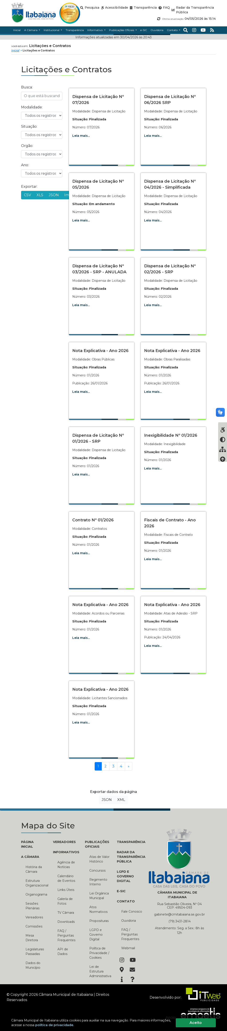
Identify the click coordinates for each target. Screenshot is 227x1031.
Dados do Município (32, 965)
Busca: (27, 87)
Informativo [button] (95, 30)
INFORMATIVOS (65, 852)
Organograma (35, 894)
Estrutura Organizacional (35, 883)
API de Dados (62, 951)
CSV (27, 195)
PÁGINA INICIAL (27, 844)
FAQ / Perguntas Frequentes (66, 935)
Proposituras (99, 921)
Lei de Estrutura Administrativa (99, 971)
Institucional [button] (52, 30)
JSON (54, 195)
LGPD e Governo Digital (96, 934)
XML (121, 800)
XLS (40, 195)
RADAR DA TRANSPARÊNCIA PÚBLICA (129, 856)
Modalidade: (32, 107)
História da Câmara (33, 869)
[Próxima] (128, 766)
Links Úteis (65, 890)
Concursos (97, 871)
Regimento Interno (98, 882)
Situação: (29, 126)
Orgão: (27, 146)
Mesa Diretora (31, 937)
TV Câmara (65, 913)
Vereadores (34, 917)
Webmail (128, 948)
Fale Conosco (131, 912)
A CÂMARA (30, 857)
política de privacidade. (54, 1025)
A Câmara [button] (31, 30)
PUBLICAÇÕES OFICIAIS (97, 844)
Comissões (33, 926)
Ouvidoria (128, 921)
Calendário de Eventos (66, 878)
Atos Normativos (98, 909)
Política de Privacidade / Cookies (99, 953)
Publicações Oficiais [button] (122, 30)
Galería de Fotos (65, 901)
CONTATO (126, 901)
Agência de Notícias (66, 864)
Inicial (15, 50)
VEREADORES (64, 842)
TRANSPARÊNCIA (129, 842)
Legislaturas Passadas (34, 951)
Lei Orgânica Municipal (99, 895)
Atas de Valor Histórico (99, 859)
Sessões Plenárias (32, 906)
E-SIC (121, 891)
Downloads (66, 922)
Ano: (25, 165)
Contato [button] (172, 30)
